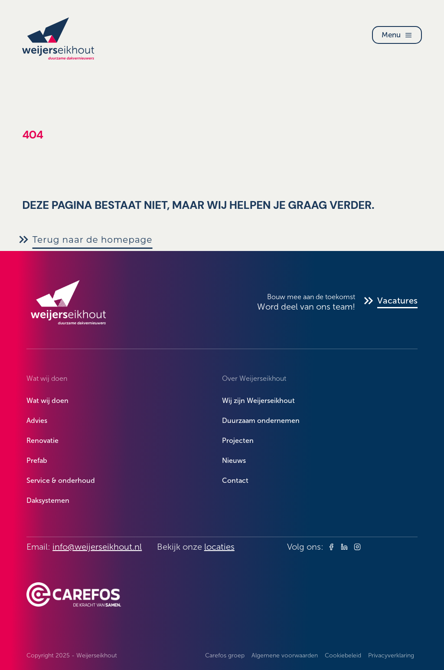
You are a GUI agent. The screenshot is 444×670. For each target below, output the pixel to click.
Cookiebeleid (343, 655)
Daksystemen (47, 500)
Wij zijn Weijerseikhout (258, 400)
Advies (36, 420)
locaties (219, 546)
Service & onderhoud (60, 480)
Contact (235, 480)
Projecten (238, 440)
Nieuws (234, 460)
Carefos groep (225, 655)
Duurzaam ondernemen (261, 420)
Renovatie (42, 440)
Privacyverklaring (391, 655)
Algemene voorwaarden (284, 655)
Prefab (36, 460)
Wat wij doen (47, 400)
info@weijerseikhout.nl (97, 546)
